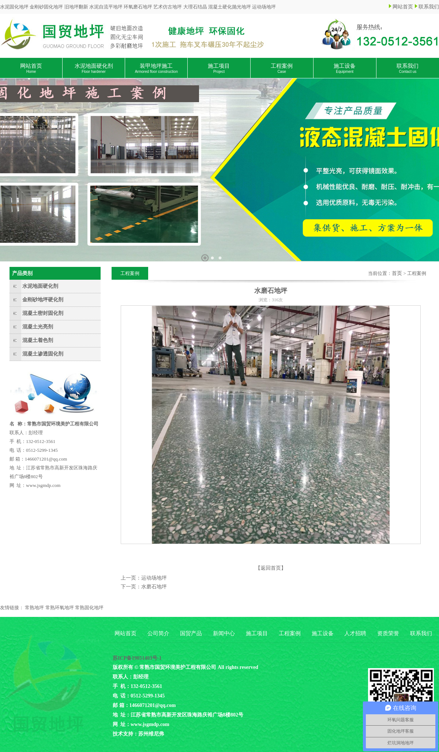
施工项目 (219, 68)
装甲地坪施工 (156, 68)
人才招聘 (355, 633)
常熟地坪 (34, 607)
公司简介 (158, 633)
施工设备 (345, 68)
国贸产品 (191, 633)
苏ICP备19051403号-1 (137, 658)
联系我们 (429, 7)
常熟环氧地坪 (59, 607)
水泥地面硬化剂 (94, 68)
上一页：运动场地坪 (144, 578)
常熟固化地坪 (89, 607)
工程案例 (282, 68)
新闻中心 (224, 633)
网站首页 (403, 7)
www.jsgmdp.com (43, 485)
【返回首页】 (270, 568)
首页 (397, 273)
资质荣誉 (388, 633)
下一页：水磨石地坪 (144, 586)
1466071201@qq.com (46, 459)
